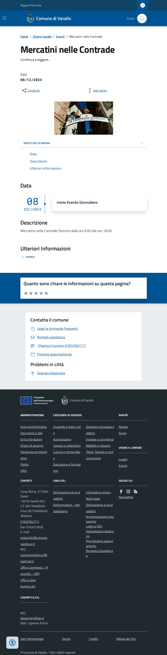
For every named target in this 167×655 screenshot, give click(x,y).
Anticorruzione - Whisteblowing (66, 507)
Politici (24, 464)
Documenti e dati (31, 433)
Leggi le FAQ (94, 526)
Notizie (123, 426)
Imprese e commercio (100, 439)
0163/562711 (29, 521)
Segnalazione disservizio (100, 533)
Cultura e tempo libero (66, 454)
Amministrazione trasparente (100, 519)
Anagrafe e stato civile (67, 429)
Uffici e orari (28, 580)
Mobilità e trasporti (98, 445)
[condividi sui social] (30, 90)
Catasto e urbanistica (67, 445)
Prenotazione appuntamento (99, 543)
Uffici (23, 470)
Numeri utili (27, 586)
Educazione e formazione (67, 467)
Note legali (93, 498)
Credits (93, 638)
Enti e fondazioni (31, 439)
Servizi (66, 638)
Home (24, 36)
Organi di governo (31, 445)
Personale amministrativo (33, 454)
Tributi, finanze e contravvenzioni (100, 454)
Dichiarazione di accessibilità (66, 495)
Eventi (60, 36)
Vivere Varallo (42, 36)
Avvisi (122, 433)
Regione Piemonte (30, 5)
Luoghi (123, 459)
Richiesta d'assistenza (99, 553)
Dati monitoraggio (32, 638)
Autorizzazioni (62, 439)
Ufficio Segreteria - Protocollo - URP (34, 570)
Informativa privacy (98, 492)
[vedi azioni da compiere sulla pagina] (97, 90)
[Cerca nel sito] (140, 18)
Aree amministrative (33, 426)
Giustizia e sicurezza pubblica (100, 429)
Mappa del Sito (126, 638)
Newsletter (126, 497)
